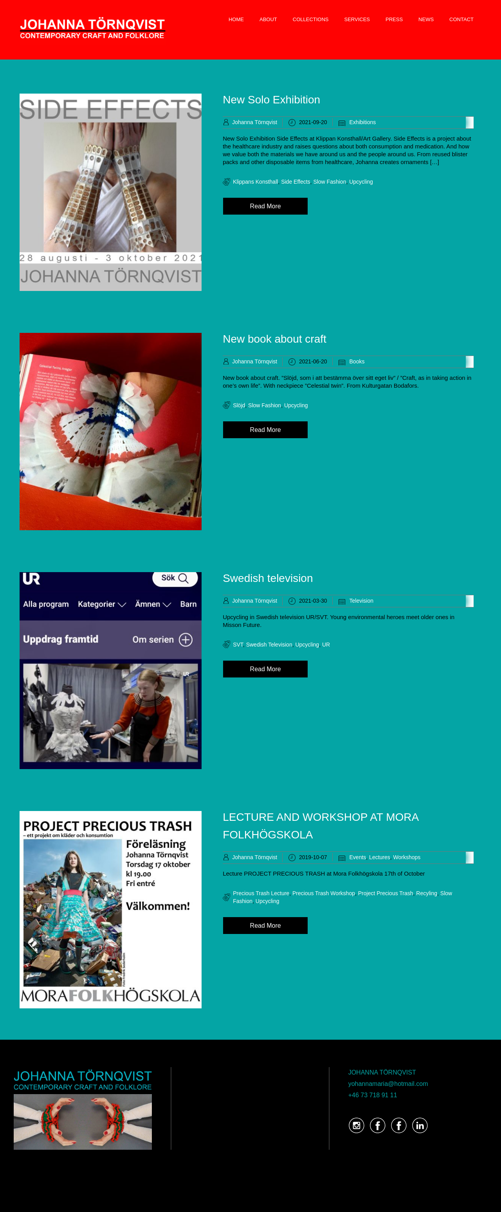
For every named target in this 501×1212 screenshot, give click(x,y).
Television (361, 601)
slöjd (239, 405)
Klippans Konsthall (255, 182)
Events (358, 857)
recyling (426, 893)
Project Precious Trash (385, 893)
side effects (295, 182)
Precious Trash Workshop (323, 893)
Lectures (379, 857)
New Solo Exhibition (271, 100)
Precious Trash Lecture (261, 893)
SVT (238, 644)
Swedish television (268, 578)
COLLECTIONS (311, 19)
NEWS (426, 19)
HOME (236, 19)
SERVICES (357, 19)
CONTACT (461, 19)
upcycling (361, 182)
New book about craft (274, 339)
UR (326, 644)
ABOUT (268, 19)
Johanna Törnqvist (254, 122)
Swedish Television (269, 644)
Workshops (407, 857)
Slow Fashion (329, 182)
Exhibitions (363, 122)
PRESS (394, 19)
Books (357, 361)
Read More (265, 206)
